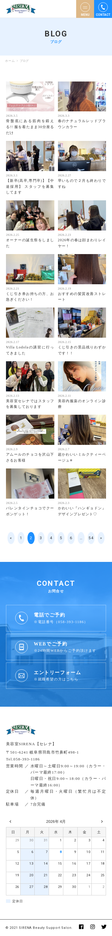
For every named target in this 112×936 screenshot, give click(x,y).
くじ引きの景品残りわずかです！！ (82, 350)
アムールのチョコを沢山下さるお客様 (30, 457)
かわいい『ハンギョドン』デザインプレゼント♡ (82, 511)
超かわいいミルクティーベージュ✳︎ (82, 457)
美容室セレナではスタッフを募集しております (30, 404)
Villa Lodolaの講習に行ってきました (30, 350)
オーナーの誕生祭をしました (30, 243)
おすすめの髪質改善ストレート (82, 297)
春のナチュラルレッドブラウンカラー (82, 124)
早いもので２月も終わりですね (82, 184)
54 (90, 538)
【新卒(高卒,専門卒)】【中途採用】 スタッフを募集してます (30, 187)
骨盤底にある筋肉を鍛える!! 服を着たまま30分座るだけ (30, 127)
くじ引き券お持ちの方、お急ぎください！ (30, 297)
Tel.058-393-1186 (23, 759)
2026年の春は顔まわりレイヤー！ (82, 243)
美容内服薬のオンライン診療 (82, 404)
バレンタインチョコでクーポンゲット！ (30, 511)
